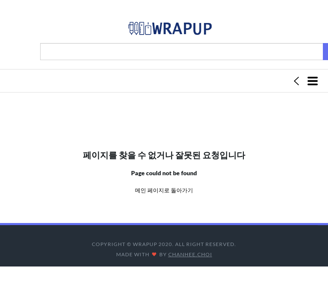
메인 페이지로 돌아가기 (164, 190)
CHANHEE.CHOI (190, 254)
